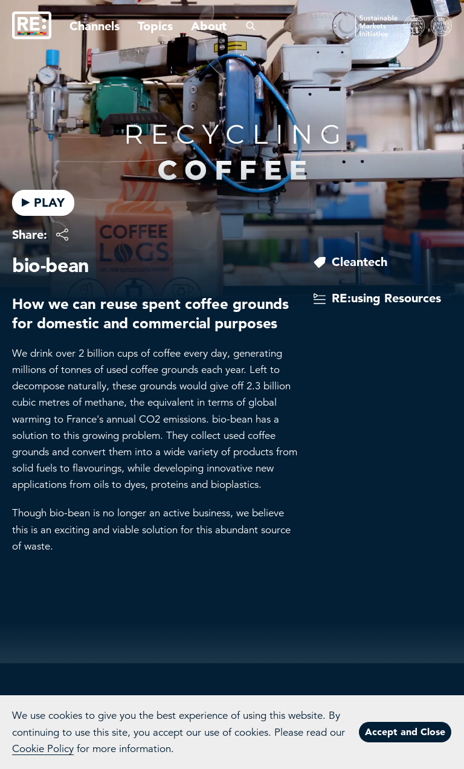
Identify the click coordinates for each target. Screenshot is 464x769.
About (209, 26)
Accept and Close (405, 731)
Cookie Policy (43, 748)
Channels (94, 26)
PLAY (43, 202)
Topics (155, 26)
